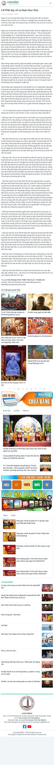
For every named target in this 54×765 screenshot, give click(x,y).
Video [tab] (5, 515)
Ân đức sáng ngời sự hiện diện (39, 312)
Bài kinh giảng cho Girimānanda (40, 336)
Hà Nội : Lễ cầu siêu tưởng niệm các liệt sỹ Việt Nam (20, 681)
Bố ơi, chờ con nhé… (9, 651)
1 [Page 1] (18, 389)
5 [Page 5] (35, 389)
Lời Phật (4, 625)
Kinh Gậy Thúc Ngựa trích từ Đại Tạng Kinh (17, 634)
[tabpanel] (27, 443)
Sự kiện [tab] (16, 411)
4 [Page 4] (31, 389)
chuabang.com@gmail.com (41, 722)
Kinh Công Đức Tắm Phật (10, 615)
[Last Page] (44, 389)
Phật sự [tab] (26, 411)
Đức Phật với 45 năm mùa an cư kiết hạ (15, 605)
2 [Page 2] (22, 389)
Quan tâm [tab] (6, 411)
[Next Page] (40, 389)
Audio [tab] (13, 515)
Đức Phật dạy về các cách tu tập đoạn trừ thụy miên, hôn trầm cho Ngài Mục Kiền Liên (13, 340)
